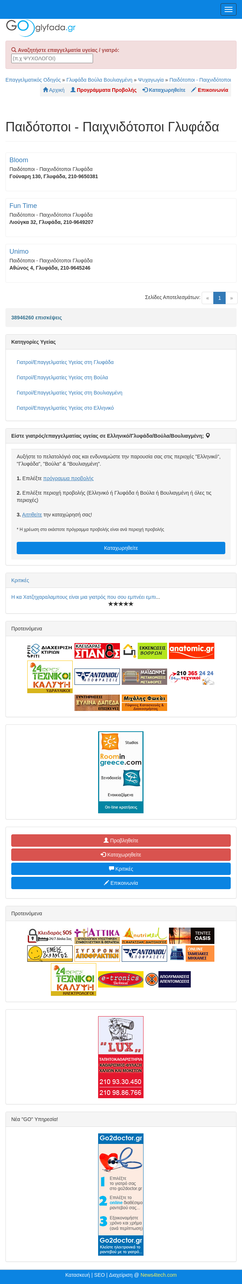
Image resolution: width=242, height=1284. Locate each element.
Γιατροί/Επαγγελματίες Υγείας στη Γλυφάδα (65, 362)
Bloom (18, 160)
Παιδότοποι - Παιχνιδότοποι (200, 80)
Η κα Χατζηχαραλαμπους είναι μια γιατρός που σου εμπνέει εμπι (83, 597)
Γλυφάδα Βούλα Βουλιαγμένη (99, 80)
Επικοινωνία (121, 883)
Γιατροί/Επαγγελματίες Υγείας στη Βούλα (62, 377)
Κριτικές (20, 580)
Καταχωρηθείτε (121, 548)
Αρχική (54, 90)
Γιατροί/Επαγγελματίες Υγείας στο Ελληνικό (65, 408)
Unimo (19, 251)
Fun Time (23, 205)
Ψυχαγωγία (151, 80)
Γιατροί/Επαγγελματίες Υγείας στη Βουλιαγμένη (69, 393)
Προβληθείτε (121, 840)
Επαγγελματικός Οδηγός (33, 80)
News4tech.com (159, 1275)
